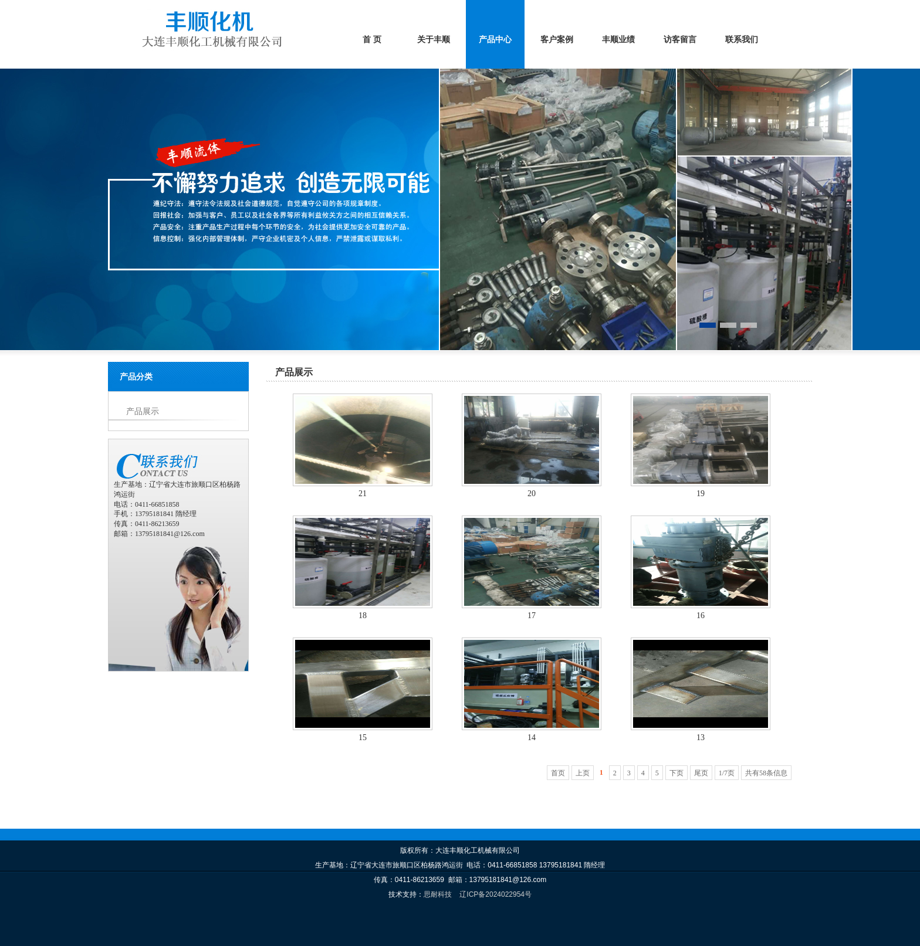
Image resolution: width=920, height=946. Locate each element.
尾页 (701, 773)
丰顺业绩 (618, 39)
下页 (676, 773)
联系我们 (741, 39)
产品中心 (495, 39)
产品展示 (142, 411)
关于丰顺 (433, 39)
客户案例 (556, 39)
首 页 (372, 39)
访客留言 (680, 39)
